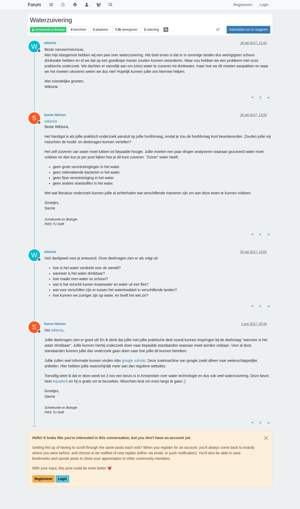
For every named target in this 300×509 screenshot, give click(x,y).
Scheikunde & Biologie (48, 29)
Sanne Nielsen (55, 115)
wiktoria (50, 43)
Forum (34, 4)
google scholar (133, 360)
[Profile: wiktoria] (51, 121)
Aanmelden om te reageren (248, 29)
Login (62, 479)
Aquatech (60, 381)
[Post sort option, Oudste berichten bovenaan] (218, 29)
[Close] (266, 438)
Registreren (43, 479)
